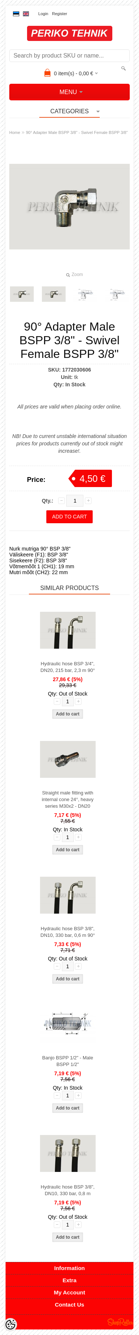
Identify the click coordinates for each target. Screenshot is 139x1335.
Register (59, 13)
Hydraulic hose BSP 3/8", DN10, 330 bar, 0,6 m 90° (67, 932)
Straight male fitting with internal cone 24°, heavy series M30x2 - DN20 (68, 799)
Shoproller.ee (120, 1322)
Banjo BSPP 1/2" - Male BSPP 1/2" (67, 1061)
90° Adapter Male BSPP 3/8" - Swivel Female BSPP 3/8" (77, 132)
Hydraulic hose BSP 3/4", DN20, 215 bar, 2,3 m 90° (67, 667)
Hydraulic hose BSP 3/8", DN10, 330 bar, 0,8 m (68, 1190)
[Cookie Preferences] (10, 1324)
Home (14, 132)
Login (43, 13)
